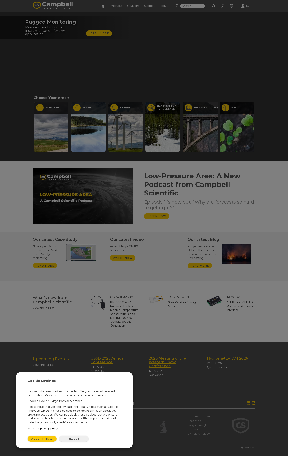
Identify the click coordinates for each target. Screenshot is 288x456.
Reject (74, 438)
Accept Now (42, 438)
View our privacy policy (43, 428)
